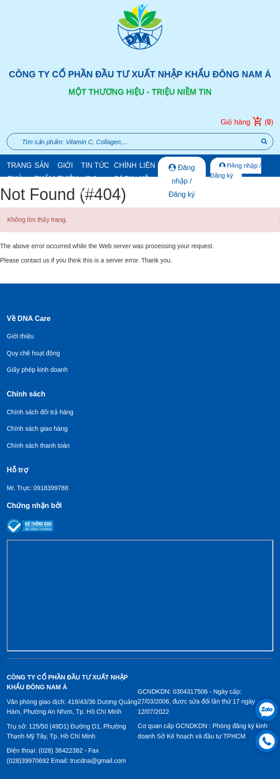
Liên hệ (147, 172)
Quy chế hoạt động (33, 353)
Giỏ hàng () (247, 122)
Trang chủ (19, 172)
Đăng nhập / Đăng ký (182, 181)
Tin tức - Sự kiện (95, 179)
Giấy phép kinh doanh (37, 369)
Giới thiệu (68, 172)
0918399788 (51, 488)
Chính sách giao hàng (37, 428)
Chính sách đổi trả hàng (40, 412)
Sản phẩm (44, 172)
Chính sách (125, 172)
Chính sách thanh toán (38, 445)
